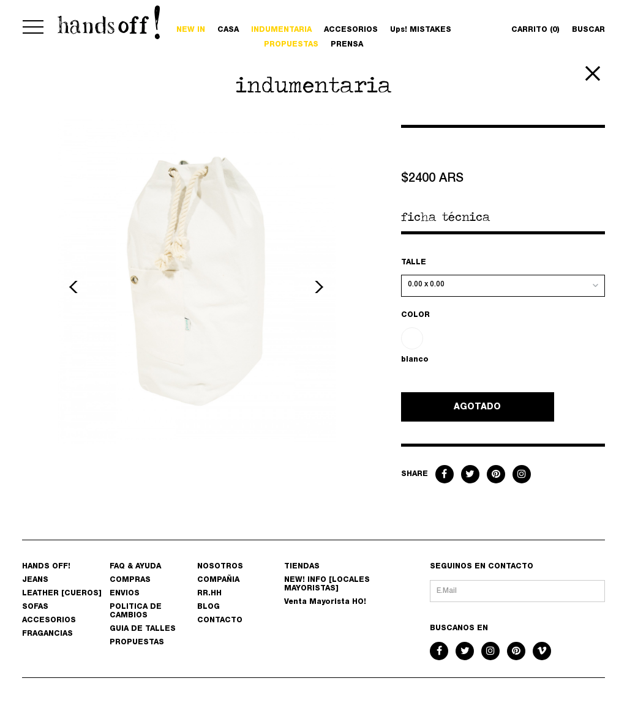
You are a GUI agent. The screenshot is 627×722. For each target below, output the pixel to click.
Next (317, 287)
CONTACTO (219, 620)
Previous (75, 287)
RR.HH (209, 593)
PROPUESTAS (291, 44)
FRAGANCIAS (47, 634)
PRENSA (347, 44)
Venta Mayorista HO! (325, 602)
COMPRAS (130, 580)
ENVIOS (125, 593)
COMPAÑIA (218, 580)
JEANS (35, 580)
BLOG (208, 607)
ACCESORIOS (351, 30)
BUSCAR (588, 30)
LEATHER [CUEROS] (62, 593)
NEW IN (190, 30)
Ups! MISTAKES (420, 30)
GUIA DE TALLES (143, 629)
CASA (228, 30)
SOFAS (35, 607)
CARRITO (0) (535, 30)
